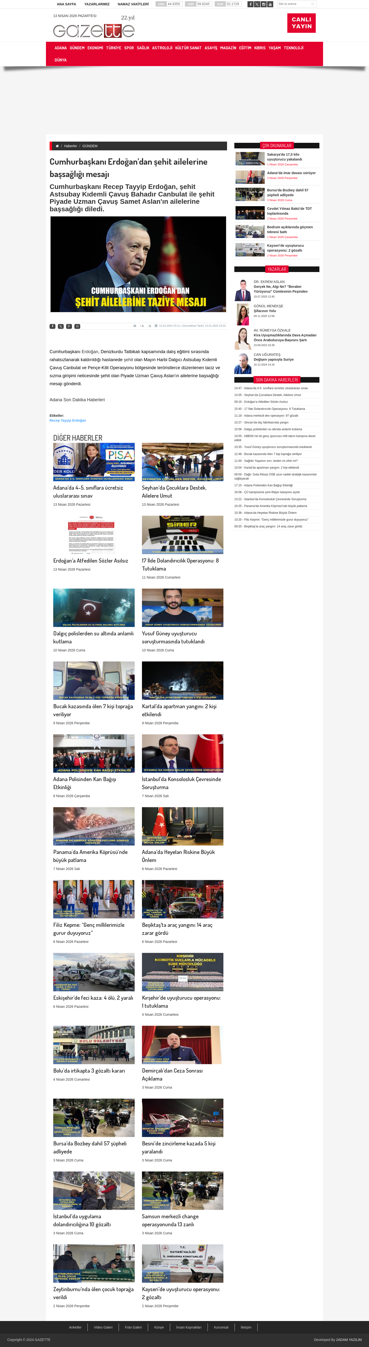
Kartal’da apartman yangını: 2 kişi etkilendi (266, 316)
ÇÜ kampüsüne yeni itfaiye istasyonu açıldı (267, 341)
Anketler (75, 1327)
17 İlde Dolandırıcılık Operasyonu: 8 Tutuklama (269, 257)
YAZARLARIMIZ (97, 4)
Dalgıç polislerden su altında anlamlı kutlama (268, 278)
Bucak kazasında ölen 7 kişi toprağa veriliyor (268, 303)
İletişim (246, 1327)
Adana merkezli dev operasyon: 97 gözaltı (266, 264)
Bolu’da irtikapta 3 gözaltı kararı (89, 1015)
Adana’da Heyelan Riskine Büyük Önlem (265, 362)
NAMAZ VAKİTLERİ (133, 4)
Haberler (70, 146)
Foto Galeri (133, 1327)
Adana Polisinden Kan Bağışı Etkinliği (263, 334)
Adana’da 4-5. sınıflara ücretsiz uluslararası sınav (271, 237)
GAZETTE (43, 1340)
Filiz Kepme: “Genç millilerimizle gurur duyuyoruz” (271, 368)
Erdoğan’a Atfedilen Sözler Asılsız (90, 505)
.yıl (127, 17)
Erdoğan (90, 351)
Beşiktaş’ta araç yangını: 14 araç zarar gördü (268, 375)
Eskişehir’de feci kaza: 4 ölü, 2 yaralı (93, 942)
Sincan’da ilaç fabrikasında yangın (261, 271)
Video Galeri (103, 1327)
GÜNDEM (89, 146)
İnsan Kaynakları (189, 1327)
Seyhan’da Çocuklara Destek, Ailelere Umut (267, 244)
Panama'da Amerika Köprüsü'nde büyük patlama (270, 355)
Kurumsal (221, 1327)
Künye (159, 1327)
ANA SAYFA (66, 4)
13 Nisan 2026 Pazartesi (75, 16)
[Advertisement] (184, 100)
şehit (128, 359)
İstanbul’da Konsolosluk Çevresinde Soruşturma (270, 348)
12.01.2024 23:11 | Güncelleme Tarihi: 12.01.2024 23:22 (190, 325)
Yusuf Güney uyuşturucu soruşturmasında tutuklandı (273, 296)
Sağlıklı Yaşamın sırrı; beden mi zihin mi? (266, 310)
